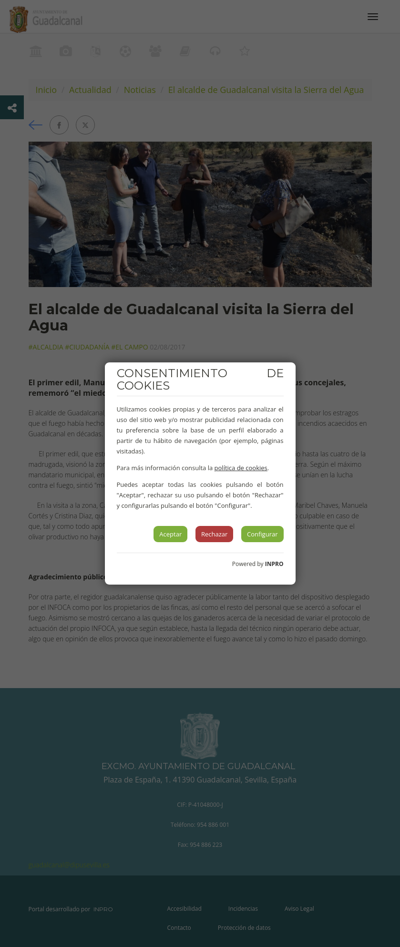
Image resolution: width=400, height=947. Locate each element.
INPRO (274, 564)
